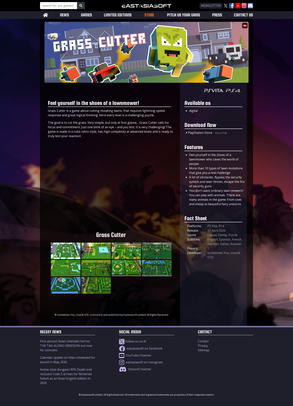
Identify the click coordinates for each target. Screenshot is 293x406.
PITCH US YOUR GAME (183, 15)
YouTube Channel (135, 355)
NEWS (64, 15)
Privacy (203, 346)
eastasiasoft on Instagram (141, 362)
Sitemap (203, 350)
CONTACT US (243, 15)
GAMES (86, 15)
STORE (149, 14)
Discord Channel (135, 369)
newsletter (211, 6)
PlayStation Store (200, 133)
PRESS (217, 15)
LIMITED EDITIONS (118, 15)
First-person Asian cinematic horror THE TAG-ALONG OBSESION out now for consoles (66, 345)
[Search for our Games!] (58, 5)
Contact (203, 341)
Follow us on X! (132, 341)
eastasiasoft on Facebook (140, 348)
